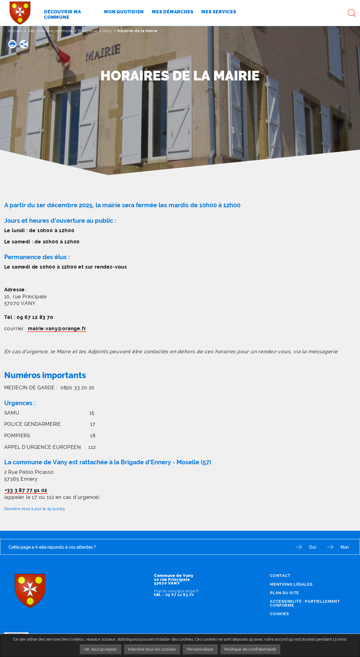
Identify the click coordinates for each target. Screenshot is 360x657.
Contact (280, 575)
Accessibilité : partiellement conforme (305, 603)
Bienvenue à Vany (95, 31)
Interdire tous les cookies (152, 649)
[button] (12, 44)
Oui (312, 547)
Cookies (279, 613)
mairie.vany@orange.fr (57, 328)
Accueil (15, 31)
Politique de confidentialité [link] (250, 649)
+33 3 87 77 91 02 (26, 490)
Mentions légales (291, 584)
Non (345, 547)
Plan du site (284, 593)
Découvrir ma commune (50, 31)
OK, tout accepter (100, 649)
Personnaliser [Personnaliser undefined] (200, 649)
